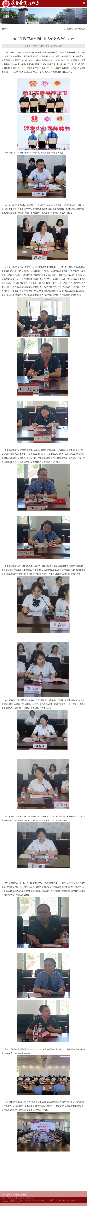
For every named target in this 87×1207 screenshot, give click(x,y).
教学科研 (77, 29)
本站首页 (70, 29)
